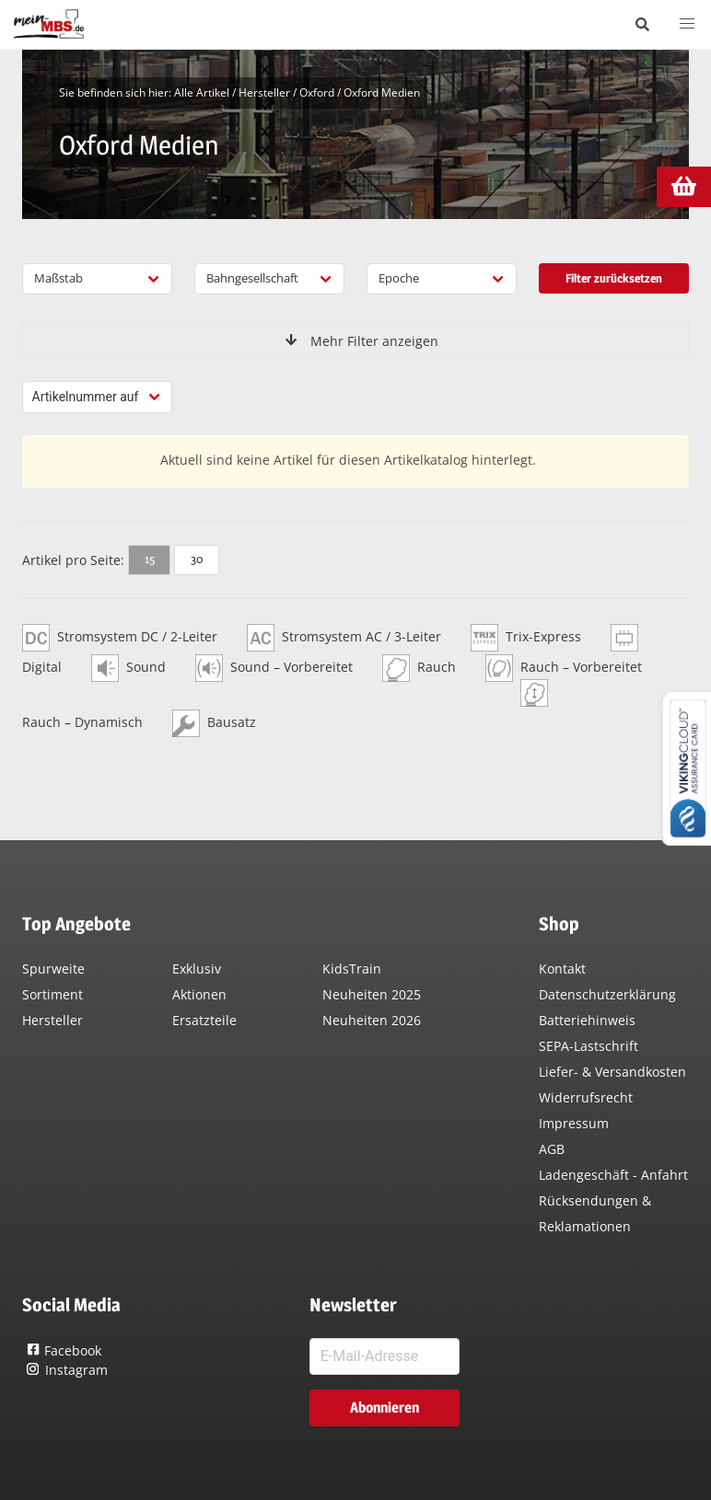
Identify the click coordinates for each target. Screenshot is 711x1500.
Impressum (574, 1123)
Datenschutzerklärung (607, 994)
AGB (552, 1149)
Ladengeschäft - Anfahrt (613, 1174)
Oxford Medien (382, 92)
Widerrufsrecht (586, 1097)
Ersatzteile (204, 1020)
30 (197, 558)
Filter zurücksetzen (613, 278)
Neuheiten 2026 (371, 1020)
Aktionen (199, 994)
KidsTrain (351, 968)
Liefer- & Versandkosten (612, 1071)
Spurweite (53, 968)
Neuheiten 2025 (371, 994)
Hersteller (264, 92)
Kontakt (562, 968)
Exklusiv (196, 968)
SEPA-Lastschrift (588, 1046)
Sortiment (52, 994)
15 (150, 558)
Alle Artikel (201, 92)
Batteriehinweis (587, 1020)
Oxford (316, 92)
